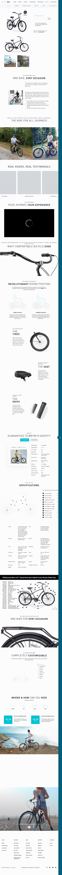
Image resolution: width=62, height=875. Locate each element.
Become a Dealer (41, 857)
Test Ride (28, 843)
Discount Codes (29, 855)
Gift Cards (4, 850)
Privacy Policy (13, 867)
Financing (28, 845)
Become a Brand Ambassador (17, 858)
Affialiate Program (17, 855)
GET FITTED (34, 439)
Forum (51, 845)
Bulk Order (28, 852)
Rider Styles (16, 852)
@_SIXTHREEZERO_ (46, 118)
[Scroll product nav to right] (57, 6)
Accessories (4, 847)
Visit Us (27, 857)
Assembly (40, 852)
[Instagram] (46, 867)
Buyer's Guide (29, 847)
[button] (57, 437)
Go (49, 18)
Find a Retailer (29, 850)
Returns (39, 847)
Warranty (40, 843)
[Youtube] (55, 867)
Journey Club (16, 847)
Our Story (16, 850)
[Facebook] (52, 867)
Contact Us (40, 855)
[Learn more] (29, 827)
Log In (51, 843)
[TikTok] (49, 867)
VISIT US (46, 1)
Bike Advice (16, 843)
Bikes (3, 843)
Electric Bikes (5, 845)
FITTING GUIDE (24, 439)
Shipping (39, 845)
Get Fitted (16, 845)
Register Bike (40, 850)
